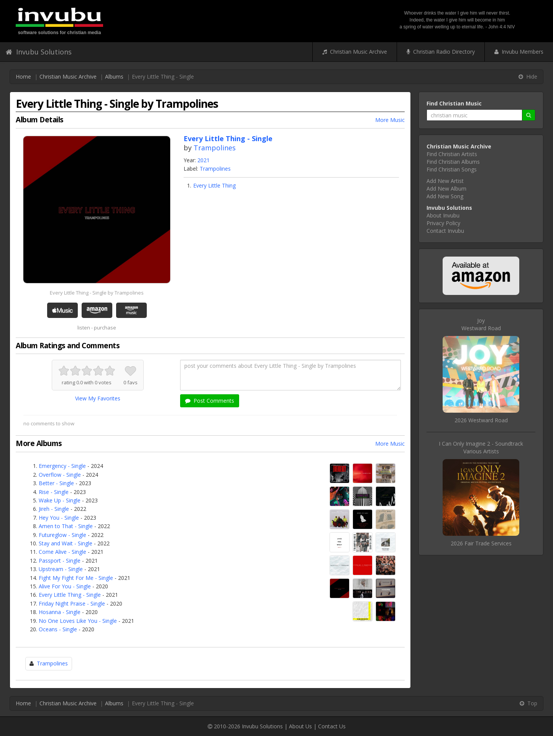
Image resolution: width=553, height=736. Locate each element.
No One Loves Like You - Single (78, 620)
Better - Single (56, 483)
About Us (300, 726)
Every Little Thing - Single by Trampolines (97, 292)
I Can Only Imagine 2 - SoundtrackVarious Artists (481, 447)
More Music (390, 119)
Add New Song (445, 196)
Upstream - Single (61, 569)
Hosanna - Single (59, 612)
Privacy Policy (443, 223)
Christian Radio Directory (441, 51)
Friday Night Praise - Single (72, 603)
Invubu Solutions (39, 51)
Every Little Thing (214, 185)
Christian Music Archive (354, 51)
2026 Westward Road (481, 420)
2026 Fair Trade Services (481, 543)
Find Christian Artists (452, 154)
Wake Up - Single (59, 500)
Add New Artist (445, 180)
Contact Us (332, 726)
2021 (203, 160)
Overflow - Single (60, 474)
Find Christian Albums (453, 161)
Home (23, 76)
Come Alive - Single (62, 551)
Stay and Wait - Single (65, 543)
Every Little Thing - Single (70, 594)
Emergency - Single (62, 465)
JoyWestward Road (481, 324)
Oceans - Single (58, 629)
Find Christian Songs (452, 169)
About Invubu (443, 215)
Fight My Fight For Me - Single (76, 577)
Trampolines (215, 147)
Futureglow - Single (62, 534)
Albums (114, 76)
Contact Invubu (445, 230)
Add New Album (446, 188)
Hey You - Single (59, 517)
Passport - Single (59, 560)
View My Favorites (97, 398)
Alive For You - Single (65, 586)
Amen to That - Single (66, 526)
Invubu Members (518, 51)
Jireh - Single (54, 508)
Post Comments (209, 400)
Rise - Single (54, 492)
